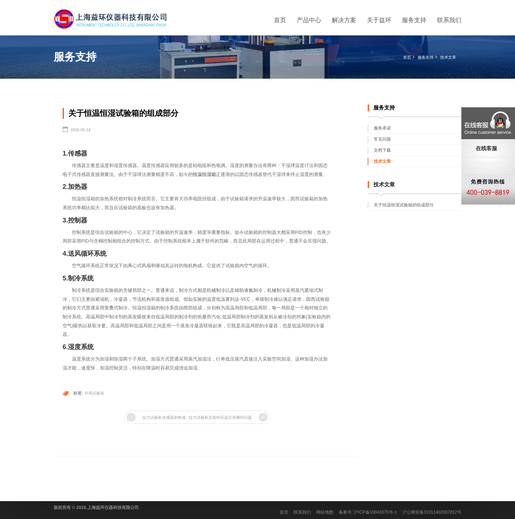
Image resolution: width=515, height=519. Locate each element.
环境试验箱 (94, 393)
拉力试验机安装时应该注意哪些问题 (220, 417)
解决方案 (344, 20)
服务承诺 (382, 128)
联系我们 (449, 20)
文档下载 (382, 150)
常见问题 (382, 139)
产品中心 (309, 20)
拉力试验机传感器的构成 (164, 417)
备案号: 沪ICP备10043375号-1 (368, 512)
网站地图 (324, 512)
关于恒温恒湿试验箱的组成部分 (404, 204)
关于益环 (379, 20)
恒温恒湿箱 (204, 174)
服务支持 (414, 20)
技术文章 (448, 57)
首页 (280, 20)
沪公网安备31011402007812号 (431, 512)
